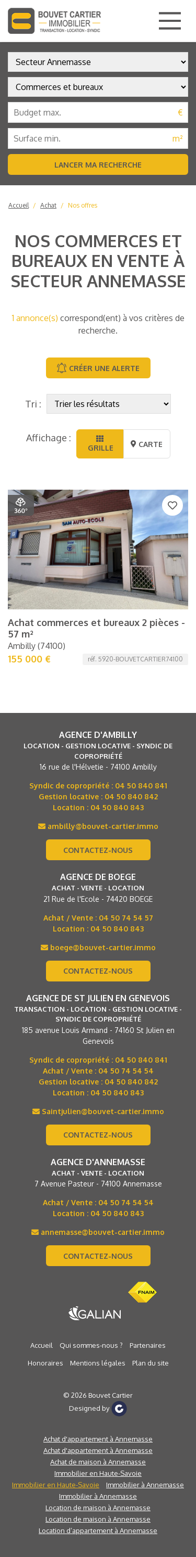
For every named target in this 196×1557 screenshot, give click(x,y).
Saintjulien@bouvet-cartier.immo (98, 1111)
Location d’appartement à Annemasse (98, 1530)
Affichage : (48, 437)
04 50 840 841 (141, 785)
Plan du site (150, 1363)
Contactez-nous (98, 850)
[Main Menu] (170, 21)
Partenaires (148, 1345)
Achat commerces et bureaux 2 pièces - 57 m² (96, 628)
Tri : (33, 404)
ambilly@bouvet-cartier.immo (98, 826)
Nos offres (82, 205)
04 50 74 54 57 (126, 917)
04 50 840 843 (117, 807)
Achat (48, 205)
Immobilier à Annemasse (145, 1485)
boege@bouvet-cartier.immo (98, 947)
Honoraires (45, 1363)
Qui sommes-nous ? (91, 1345)
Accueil (18, 205)
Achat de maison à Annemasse (98, 1462)
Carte (147, 444)
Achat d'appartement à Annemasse (98, 1439)
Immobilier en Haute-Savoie (98, 1473)
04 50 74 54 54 (126, 1070)
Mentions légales (97, 1363)
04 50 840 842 (131, 796)
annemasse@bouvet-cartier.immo (98, 1232)
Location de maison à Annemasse (98, 1507)
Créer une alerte (98, 368)
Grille (99, 443)
